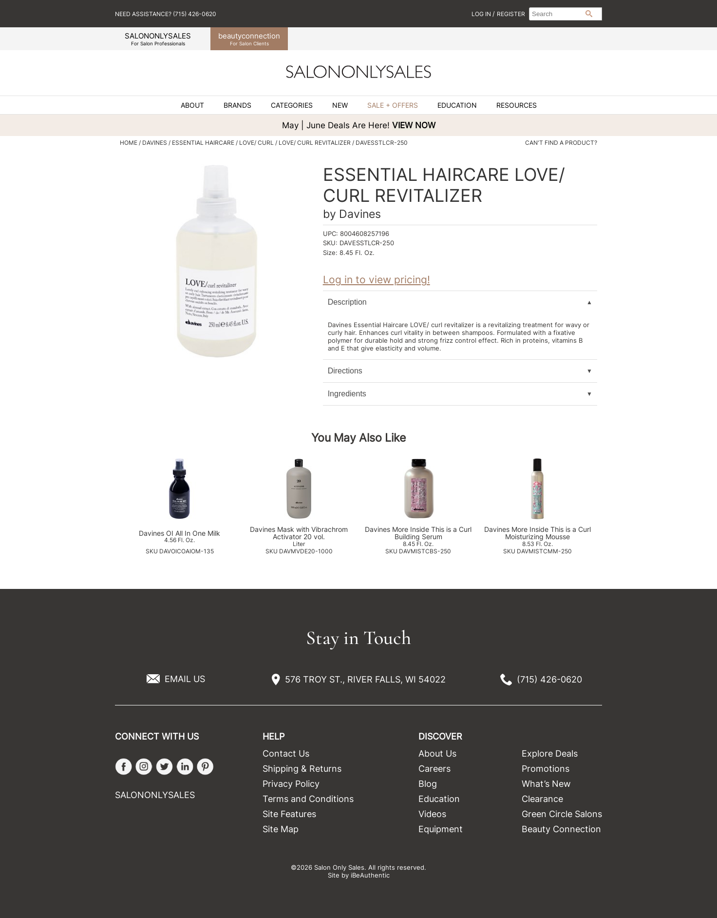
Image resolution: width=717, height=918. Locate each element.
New (340, 105)
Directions (345, 371)
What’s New (546, 784)
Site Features (289, 814)
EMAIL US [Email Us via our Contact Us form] (185, 679)
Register (511, 14)
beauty (249, 38)
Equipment (440, 829)
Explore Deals (550, 753)
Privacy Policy (291, 784)
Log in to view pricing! (376, 279)
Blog (427, 784)
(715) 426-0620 (549, 679)
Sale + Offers (392, 105)
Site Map (281, 829)
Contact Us (286, 753)
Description (347, 302)
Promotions (545, 768)
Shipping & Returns (302, 768)
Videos (432, 814)
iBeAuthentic (370, 875)
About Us (437, 753)
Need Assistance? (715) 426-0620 (165, 14)
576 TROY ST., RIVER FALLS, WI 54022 (365, 679)
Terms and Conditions (308, 799)
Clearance (542, 799)
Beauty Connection (561, 829)
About (192, 105)
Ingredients (347, 394)
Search (588, 13)
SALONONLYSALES (158, 38)
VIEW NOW (413, 125)
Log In (482, 14)
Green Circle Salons (562, 814)
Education (457, 105)
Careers (434, 768)
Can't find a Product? (561, 142)
